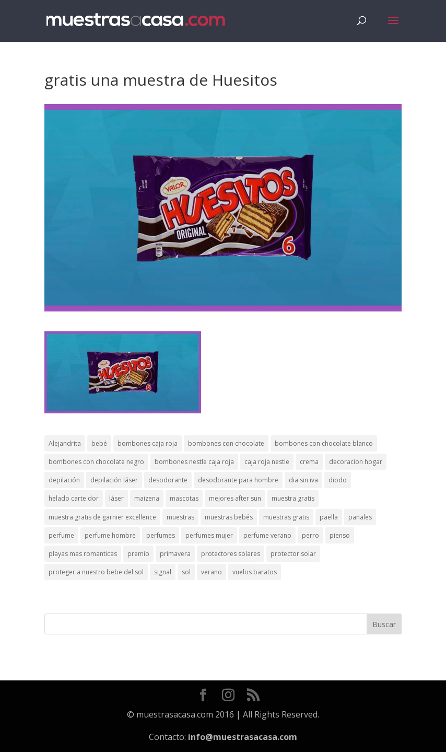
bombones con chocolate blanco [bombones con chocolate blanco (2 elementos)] (324, 443)
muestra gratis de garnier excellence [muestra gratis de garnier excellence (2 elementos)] (102, 517)
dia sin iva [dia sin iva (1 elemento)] (303, 480)
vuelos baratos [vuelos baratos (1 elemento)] (254, 572)
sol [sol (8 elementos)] (186, 572)
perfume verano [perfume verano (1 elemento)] (267, 535)
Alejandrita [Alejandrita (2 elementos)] (65, 443)
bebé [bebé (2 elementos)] (99, 443)
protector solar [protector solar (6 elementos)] (293, 553)
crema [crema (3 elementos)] (309, 461)
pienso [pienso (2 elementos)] (340, 535)
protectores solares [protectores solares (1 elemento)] (230, 553)
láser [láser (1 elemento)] (116, 498)
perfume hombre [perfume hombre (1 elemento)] (110, 535)
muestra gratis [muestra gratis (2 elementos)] (293, 498)
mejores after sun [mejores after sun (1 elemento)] (235, 498)
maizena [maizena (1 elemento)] (146, 498)
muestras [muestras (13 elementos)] (180, 517)
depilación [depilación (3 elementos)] (64, 480)
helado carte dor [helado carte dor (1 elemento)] (74, 498)
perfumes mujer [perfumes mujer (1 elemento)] (209, 535)
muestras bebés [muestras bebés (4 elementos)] (229, 517)
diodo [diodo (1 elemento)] (337, 480)
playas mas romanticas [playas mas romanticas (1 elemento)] (83, 553)
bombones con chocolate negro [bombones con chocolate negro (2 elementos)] (96, 461)
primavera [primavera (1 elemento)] (175, 553)
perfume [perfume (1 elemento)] (61, 535)
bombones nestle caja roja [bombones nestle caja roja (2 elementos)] (194, 461)
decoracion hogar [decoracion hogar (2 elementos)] (355, 461)
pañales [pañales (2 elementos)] (360, 517)
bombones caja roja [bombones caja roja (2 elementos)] (148, 443)
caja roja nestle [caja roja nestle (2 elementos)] (266, 461)
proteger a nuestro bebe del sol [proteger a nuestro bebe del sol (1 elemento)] (96, 572)
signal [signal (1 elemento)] (162, 572)
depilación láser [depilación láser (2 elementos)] (114, 480)
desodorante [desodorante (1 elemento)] (167, 480)
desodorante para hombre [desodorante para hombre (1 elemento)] (238, 480)
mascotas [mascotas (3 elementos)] (184, 498)
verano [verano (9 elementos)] (211, 572)
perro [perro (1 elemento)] (310, 535)
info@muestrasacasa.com (242, 737)
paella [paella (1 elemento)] (329, 517)
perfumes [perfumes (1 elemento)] (160, 535)
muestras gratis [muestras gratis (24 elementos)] (286, 517)
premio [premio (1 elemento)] (138, 553)
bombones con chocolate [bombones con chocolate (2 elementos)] (226, 443)
